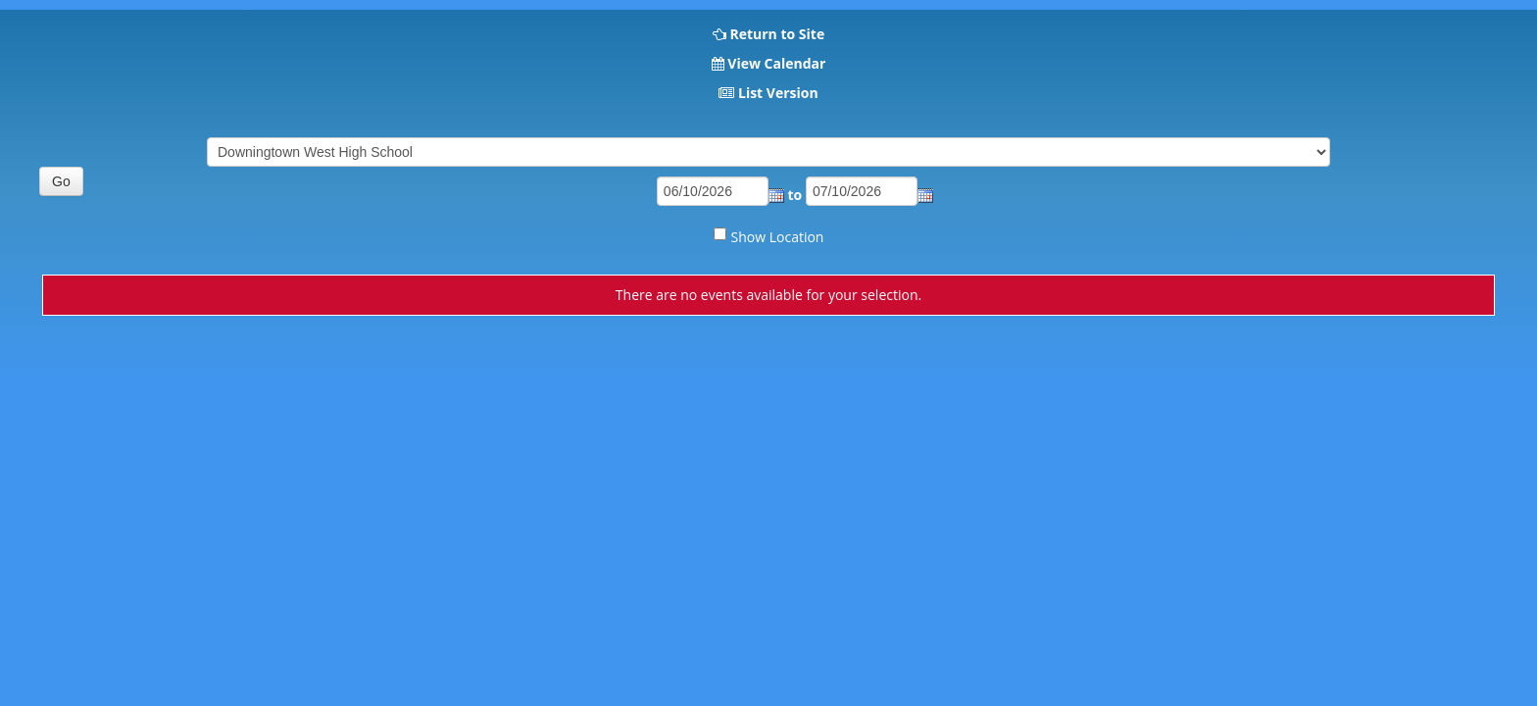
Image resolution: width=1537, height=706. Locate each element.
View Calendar (776, 63)
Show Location (777, 236)
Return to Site (776, 34)
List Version (778, 92)
